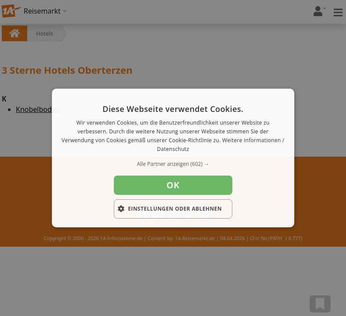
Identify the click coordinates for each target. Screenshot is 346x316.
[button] (173, 164)
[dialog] (173, 158)
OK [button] (173, 185)
